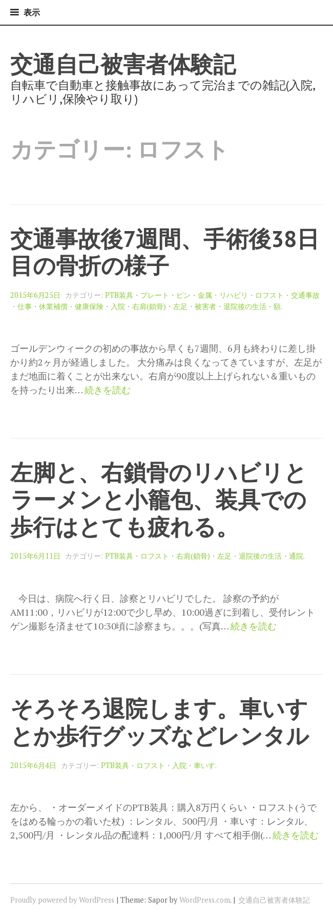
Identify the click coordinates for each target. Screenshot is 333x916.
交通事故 (305, 295)
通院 (296, 556)
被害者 (205, 306)
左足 (180, 306)
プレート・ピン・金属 (176, 295)
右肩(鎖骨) (149, 306)
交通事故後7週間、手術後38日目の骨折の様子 (164, 252)
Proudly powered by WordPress (62, 900)
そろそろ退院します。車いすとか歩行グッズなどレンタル (159, 722)
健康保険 (89, 306)
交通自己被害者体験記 (123, 64)
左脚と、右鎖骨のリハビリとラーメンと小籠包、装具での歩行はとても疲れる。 (158, 499)
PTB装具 (119, 295)
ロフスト (269, 295)
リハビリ (233, 295)
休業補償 (53, 306)
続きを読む (108, 390)
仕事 (24, 306)
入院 (118, 306)
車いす (204, 765)
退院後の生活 (244, 306)
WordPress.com (204, 900)
